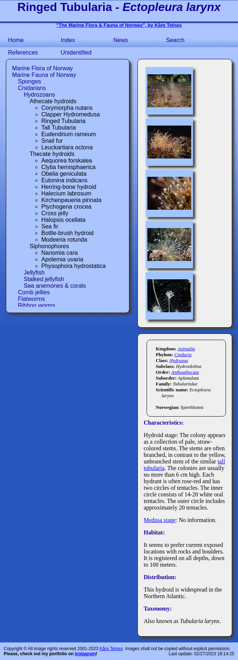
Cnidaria (183, 354)
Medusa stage (160, 520)
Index (68, 40)
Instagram (85, 653)
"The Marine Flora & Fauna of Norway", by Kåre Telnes (119, 25)
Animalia (186, 348)
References (23, 52)
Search (175, 40)
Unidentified (76, 52)
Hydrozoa (178, 360)
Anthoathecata (185, 372)
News (120, 40)
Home (16, 40)
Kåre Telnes (110, 648)
